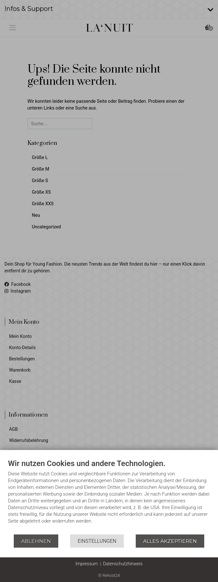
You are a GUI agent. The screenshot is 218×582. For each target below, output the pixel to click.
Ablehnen (36, 541)
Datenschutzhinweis (123, 563)
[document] (109, 496)
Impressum (87, 563)
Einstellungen (96, 541)
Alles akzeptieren (170, 541)
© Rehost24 (109, 575)
